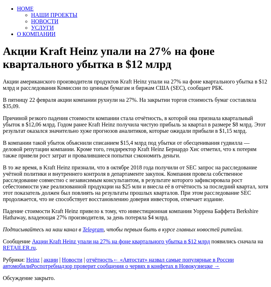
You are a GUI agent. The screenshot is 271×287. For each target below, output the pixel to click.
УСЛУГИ (42, 28)
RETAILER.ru (19, 248)
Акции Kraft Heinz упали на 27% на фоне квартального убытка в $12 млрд (121, 241)
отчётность (99, 260)
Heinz (33, 260)
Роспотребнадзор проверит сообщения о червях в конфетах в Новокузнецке (125, 266)
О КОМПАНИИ (36, 34)
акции (51, 260)
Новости (72, 260)
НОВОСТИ (45, 21)
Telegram (93, 229)
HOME (25, 9)
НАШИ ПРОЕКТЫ (54, 15)
